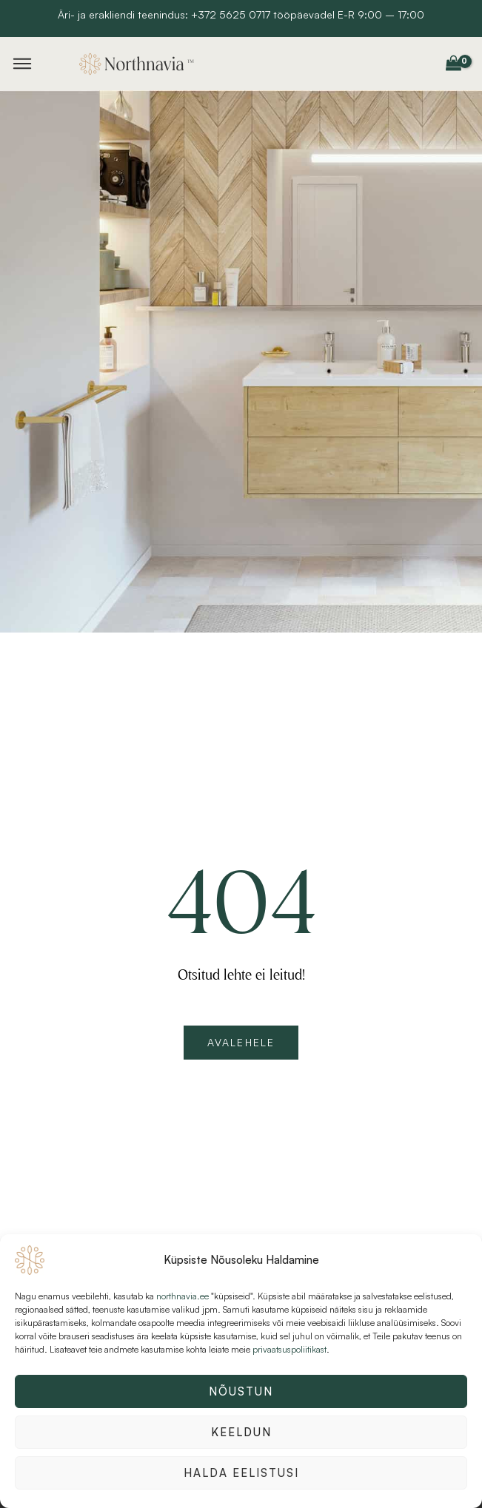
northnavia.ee (182, 1296)
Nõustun (241, 1391)
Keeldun (241, 1432)
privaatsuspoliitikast (289, 1349)
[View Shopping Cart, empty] (453, 64)
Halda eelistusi (241, 1473)
